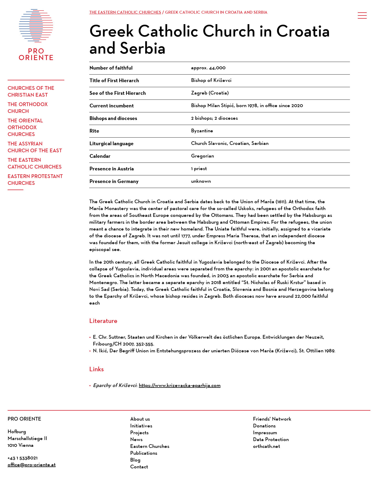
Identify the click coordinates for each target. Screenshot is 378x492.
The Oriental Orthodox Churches (25, 127)
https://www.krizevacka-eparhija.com (179, 385)
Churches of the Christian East (31, 92)
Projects (139, 433)
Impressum (265, 433)
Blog (135, 460)
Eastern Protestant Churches (35, 180)
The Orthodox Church (28, 108)
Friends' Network (272, 419)
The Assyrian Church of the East (35, 148)
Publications (143, 453)
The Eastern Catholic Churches (35, 164)
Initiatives (141, 426)
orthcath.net (266, 446)
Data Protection (271, 439)
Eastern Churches (149, 446)
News (136, 439)
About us (140, 419)
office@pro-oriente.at (32, 465)
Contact (139, 467)
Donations (264, 426)
